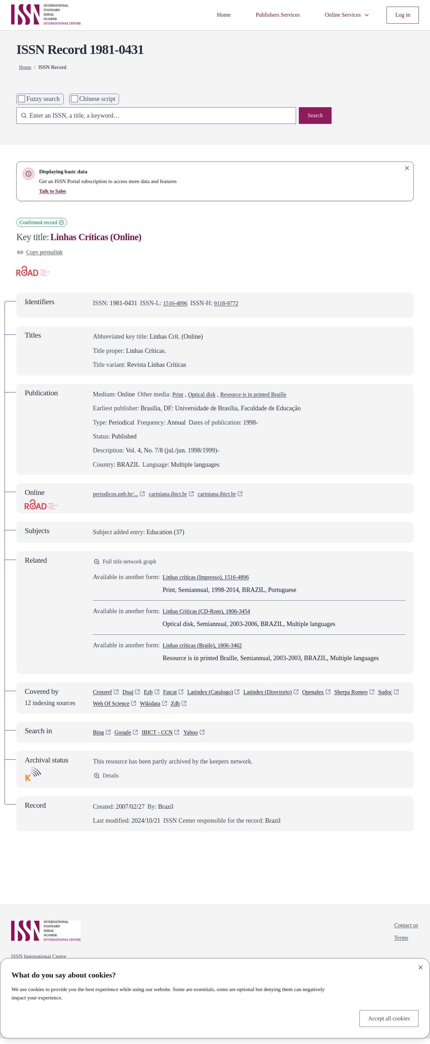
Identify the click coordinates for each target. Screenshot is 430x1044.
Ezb (152, 695)
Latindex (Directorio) (283, 695)
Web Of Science (139, 708)
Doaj (131, 695)
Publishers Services (268, 14)
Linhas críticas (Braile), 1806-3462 (207, 647)
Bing (99, 737)
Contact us (405, 931)
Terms (399, 945)
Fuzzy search (43, 98)
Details (107, 781)
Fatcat (176, 695)
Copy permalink (42, 253)
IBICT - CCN (162, 737)
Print (178, 395)
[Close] (420, 966)
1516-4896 (176, 304)
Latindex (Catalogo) (219, 695)
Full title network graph (128, 563)
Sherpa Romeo (374, 695)
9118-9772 (230, 304)
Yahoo (199, 737)
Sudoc (101, 708)
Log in (401, 14)
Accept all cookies (386, 1017)
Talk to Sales (53, 191)
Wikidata (182, 708)
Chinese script (97, 98)
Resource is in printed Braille (262, 395)
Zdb (209, 708)
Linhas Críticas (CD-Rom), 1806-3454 (212, 613)
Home (211, 14)
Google (125, 737)
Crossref (103, 695)
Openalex (332, 695)
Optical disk (204, 395)
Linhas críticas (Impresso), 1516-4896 (211, 579)
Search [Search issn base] (314, 116)
